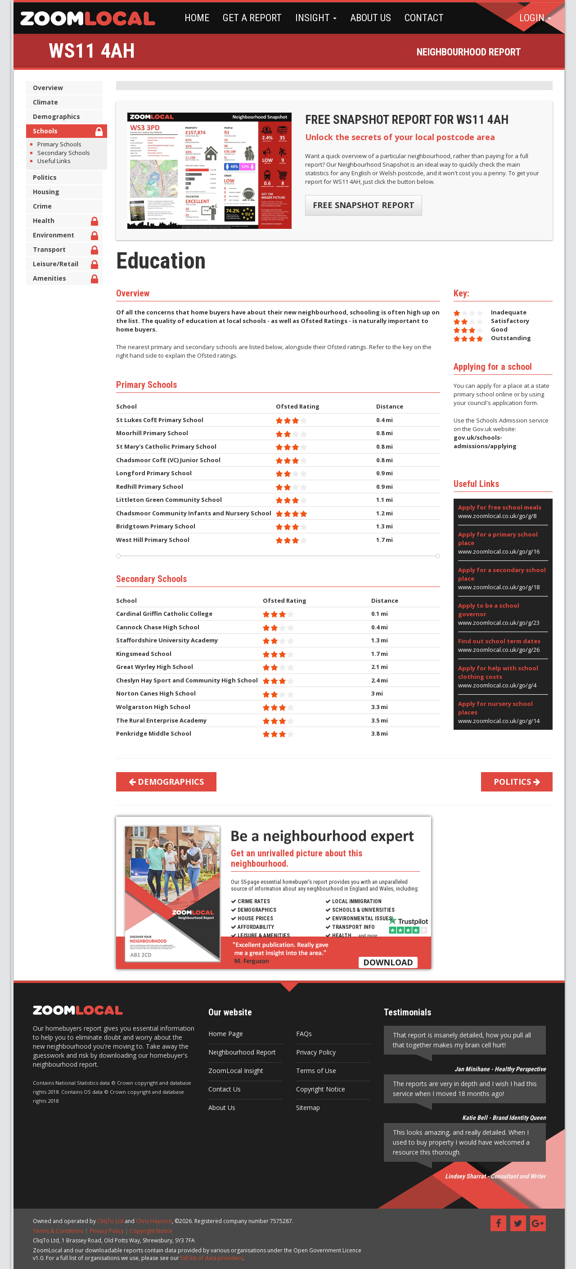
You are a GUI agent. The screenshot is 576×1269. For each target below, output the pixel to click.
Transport (64, 250)
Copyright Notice (319, 1089)
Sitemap (307, 1107)
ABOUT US (368, 17)
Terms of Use (315, 1070)
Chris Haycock (153, 1221)
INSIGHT (313, 17)
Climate (44, 102)
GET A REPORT (249, 17)
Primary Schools (58, 144)
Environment (64, 236)
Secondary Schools (62, 153)
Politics (43, 177)
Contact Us (223, 1089)
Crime (41, 206)
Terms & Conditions (57, 1231)
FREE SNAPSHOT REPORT (363, 205)
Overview (47, 87)
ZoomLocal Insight (234, 1070)
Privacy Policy (314, 1052)
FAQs (302, 1033)
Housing (45, 191)
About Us (220, 1107)
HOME (194, 17)
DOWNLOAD (387, 962)
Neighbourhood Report (240, 1052)
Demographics (55, 116)
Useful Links (52, 161)
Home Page (224, 1033)
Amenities (64, 279)
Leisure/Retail (64, 265)
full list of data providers (210, 1258)
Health (64, 221)
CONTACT (421, 17)
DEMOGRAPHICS (164, 781)
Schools (66, 132)
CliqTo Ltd (109, 1221)
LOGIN (535, 17)
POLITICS (515, 781)
